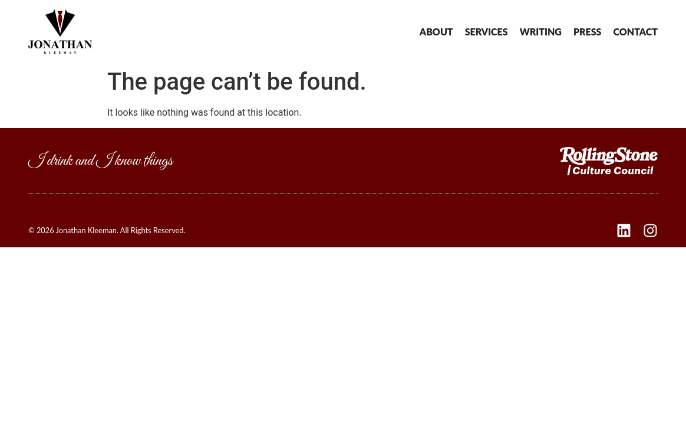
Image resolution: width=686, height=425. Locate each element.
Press (587, 32)
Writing (541, 32)
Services (486, 32)
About (436, 32)
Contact (635, 32)
